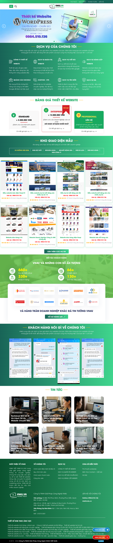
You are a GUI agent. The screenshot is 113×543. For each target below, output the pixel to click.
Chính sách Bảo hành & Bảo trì (44, 469)
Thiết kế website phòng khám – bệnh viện (77, 531)
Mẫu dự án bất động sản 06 (70, 193)
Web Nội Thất (37, 150)
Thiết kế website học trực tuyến (18, 531)
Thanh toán (92, 2)
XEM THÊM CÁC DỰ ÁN (56, 251)
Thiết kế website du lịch (16, 536)
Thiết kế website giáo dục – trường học (72, 536)
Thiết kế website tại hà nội (73, 525)
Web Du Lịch (80, 150)
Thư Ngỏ (74, 2)
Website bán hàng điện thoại (70, 237)
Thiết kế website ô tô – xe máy (18, 534)
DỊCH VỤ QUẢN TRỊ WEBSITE (67, 472)
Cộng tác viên (39, 478)
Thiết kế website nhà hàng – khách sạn (21, 525)
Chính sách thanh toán (42, 475)
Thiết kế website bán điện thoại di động (21, 529)
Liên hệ (101, 2)
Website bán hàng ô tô (14, 237)
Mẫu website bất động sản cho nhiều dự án (99, 194)
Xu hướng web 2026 (22, 150)
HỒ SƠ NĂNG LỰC (56, 316)
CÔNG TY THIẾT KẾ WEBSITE (67, 469)
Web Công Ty (56, 152)
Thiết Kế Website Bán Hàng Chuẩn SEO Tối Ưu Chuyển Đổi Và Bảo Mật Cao (67, 527)
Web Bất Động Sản (65, 150)
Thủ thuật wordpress (89, 469)
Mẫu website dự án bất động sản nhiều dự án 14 (42, 194)
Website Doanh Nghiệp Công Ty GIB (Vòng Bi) (42, 238)
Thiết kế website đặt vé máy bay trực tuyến (46, 531)
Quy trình (82, 2)
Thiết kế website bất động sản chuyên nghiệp (24, 527)
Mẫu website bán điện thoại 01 (14, 193)
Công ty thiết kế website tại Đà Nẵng (49, 525)
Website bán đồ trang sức (99, 237)
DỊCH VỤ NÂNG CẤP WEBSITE (67, 478)
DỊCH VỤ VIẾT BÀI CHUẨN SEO (68, 475)
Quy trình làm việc (40, 472)
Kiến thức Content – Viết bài (92, 472)
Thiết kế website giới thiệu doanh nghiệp (84, 529)
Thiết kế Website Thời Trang (39, 534)
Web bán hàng (50, 150)
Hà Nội (84, 475)
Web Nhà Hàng (93, 150)
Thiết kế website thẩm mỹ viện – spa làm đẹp (41, 536)
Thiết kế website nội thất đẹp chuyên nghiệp (52, 529)
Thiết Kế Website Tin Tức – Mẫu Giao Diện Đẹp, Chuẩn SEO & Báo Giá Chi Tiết (77, 534)
